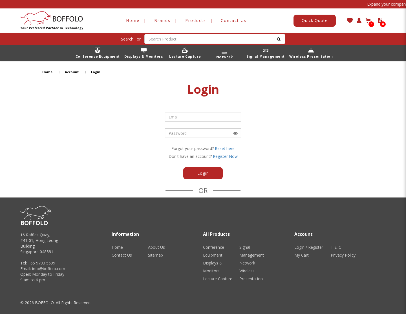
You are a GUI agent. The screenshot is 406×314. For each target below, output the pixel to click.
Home (47, 72)
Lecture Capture (217, 278)
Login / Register (308, 247)
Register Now (225, 156)
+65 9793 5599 (41, 263)
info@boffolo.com (48, 268)
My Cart (301, 255)
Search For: (131, 39)
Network (247, 263)
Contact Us (122, 255)
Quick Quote (315, 20)
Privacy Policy (343, 255)
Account (72, 72)
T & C (336, 247)
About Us (156, 247)
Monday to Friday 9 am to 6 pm (42, 277)
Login (95, 72)
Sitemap (155, 255)
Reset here (225, 148)
